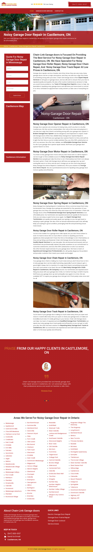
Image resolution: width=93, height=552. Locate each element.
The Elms (52, 476)
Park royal (31, 450)
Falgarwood (53, 455)
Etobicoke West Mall (56, 474)
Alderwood (53, 465)
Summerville (31, 425)
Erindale (8, 445)
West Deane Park (77, 465)
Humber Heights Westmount (54, 485)
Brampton (31, 480)
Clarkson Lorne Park (13, 434)
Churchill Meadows (12, 431)
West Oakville (54, 431)
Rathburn (9, 478)
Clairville (9, 486)
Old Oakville (53, 447)
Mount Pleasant (76, 479)
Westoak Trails (54, 428)
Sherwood (30, 453)
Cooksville (9, 437)
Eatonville (30, 431)
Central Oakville (54, 460)
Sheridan (9, 480)
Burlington (31, 488)
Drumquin (30, 474)
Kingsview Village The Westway (78, 424)
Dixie (29, 436)
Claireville (74, 476)
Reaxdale (52, 423)
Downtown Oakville (77, 493)
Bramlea (30, 496)
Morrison (52, 449)
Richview (74, 447)
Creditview (9, 440)
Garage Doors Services (44, 11)
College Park (53, 457)
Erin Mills (9, 448)
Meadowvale (10, 464)
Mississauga (10, 423)
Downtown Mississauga (35, 461)
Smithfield (52, 425)
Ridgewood (31, 463)
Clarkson (30, 447)
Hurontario (9, 453)
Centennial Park (54, 468)
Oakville (30, 477)
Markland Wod (32, 428)
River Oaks (52, 444)
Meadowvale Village (13, 467)
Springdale (74, 484)
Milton (29, 485)
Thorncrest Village (77, 460)
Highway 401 (75, 498)
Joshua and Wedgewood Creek (57, 434)
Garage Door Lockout (56, 521)
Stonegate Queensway (79, 452)
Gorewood (9, 488)
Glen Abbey (31, 491)
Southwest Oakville (55, 438)
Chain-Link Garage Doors (42, 549)
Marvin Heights (32, 469)
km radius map (17, 128)
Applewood (10, 426)
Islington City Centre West (56, 496)
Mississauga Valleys (12, 472)
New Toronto (75, 438)
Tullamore (74, 487)
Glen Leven (31, 442)
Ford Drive (52, 452)
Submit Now (17, 95)
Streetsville (10, 483)
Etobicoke (30, 499)
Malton (8, 461)
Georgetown (31, 482)
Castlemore (13, 46)
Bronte (29, 493)
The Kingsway (75, 427)
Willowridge (75, 468)
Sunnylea (74, 455)
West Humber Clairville (79, 463)
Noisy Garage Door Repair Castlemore (32, 46)
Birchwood (31, 444)
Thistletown (75, 457)
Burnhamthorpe (33, 423)
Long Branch (75, 430)
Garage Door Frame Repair (59, 517)
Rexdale (73, 444)
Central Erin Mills (11, 429)
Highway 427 (75, 495)
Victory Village (32, 466)
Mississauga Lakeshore (14, 491)
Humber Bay (53, 482)
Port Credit (9, 475)
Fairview (8, 450)
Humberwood (54, 492)
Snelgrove (74, 482)
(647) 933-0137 (79, 4)
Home (32, 11)
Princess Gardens (77, 441)
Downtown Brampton (78, 490)
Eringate (52, 479)
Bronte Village (54, 463)
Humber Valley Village (57, 489)
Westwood (31, 472)
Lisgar (8, 459)
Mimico (73, 436)
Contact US (59, 11)
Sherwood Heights (55, 441)
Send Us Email (13, 536)
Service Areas (53, 524)
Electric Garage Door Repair (59, 514)
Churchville (75, 474)
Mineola (8, 469)
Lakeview (9, 456)
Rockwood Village (12, 497)
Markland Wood (76, 433)
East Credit (9, 442)
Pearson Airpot (32, 433)
